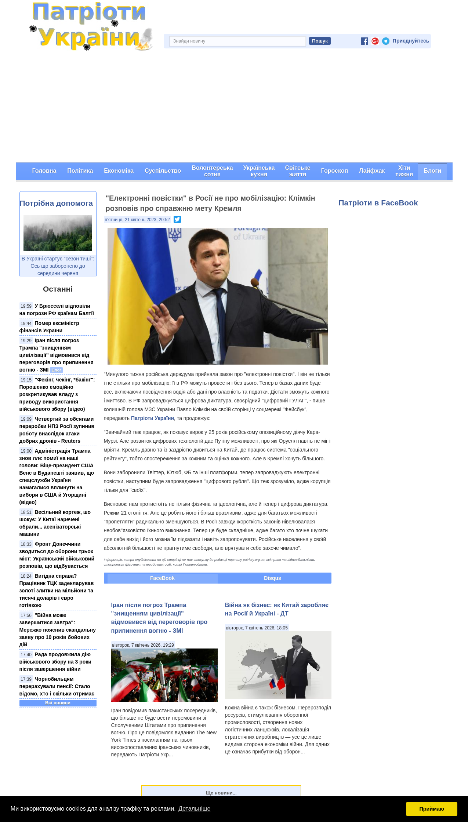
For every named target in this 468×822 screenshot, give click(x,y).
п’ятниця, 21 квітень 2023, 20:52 (137, 219)
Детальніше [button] (194, 808)
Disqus (272, 578)
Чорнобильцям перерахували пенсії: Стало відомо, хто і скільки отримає (57, 686)
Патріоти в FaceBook (378, 202)
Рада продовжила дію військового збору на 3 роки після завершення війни (55, 661)
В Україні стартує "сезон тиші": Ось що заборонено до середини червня (58, 266)
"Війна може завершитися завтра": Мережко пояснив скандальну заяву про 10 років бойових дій (57, 629)
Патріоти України (152, 418)
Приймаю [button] (431, 809)
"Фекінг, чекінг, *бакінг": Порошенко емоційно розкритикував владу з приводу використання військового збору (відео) (57, 394)
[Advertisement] (234, 107)
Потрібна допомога (56, 203)
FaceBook (162, 578)
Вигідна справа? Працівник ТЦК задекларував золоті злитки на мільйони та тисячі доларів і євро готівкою (56, 590)
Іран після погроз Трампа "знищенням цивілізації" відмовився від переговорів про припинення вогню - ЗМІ (56, 355)
